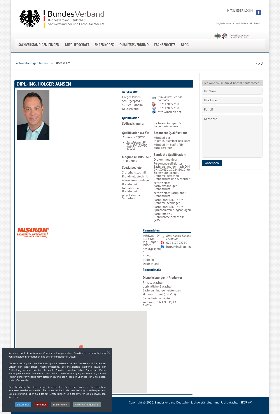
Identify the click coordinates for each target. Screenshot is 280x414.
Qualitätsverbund (134, 44)
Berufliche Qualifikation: (170, 155)
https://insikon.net (178, 247)
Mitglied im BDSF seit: (137, 157)
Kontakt (257, 23)
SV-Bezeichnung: (133, 124)
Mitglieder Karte (223, 23)
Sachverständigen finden (38, 44)
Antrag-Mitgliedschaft (242, 23)
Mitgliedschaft (77, 44)
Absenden (212, 163)
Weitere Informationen (87, 406)
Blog (185, 44)
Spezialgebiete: (132, 168)
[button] (258, 12)
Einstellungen (60, 406)
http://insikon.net (169, 112)
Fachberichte (164, 44)
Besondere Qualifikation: (170, 133)
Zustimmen (23, 406)
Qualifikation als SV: (135, 133)
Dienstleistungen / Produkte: (162, 278)
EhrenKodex (104, 44)
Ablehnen (41, 406)
